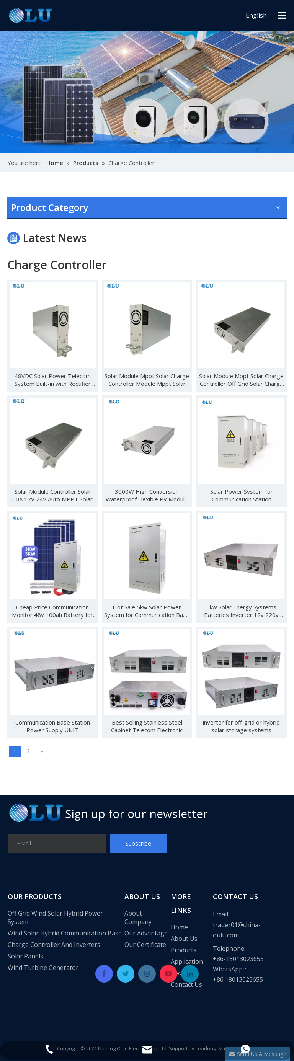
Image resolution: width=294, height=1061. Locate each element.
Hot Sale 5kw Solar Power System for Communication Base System (146, 611)
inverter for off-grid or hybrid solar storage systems (241, 726)
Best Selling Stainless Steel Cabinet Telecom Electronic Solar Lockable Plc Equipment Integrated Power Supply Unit (147, 726)
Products (183, 950)
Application (187, 961)
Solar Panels (25, 956)
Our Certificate (145, 944)
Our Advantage (146, 933)
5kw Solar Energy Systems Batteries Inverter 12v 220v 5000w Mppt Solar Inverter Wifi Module (241, 611)
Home (179, 927)
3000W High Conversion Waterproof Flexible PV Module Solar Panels (147, 495)
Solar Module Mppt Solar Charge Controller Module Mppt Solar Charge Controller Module (147, 379)
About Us (184, 938)
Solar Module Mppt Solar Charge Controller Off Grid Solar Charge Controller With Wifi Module (241, 379)
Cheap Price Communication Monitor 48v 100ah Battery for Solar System (52, 611)
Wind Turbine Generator (43, 967)
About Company (138, 917)
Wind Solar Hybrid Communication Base (65, 933)
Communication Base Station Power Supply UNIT (52, 726)
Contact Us (186, 984)
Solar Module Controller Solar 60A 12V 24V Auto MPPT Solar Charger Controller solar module (52, 495)
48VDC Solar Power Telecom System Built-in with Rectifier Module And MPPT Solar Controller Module (53, 379)
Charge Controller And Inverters (54, 944)
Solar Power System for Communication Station (241, 495)
